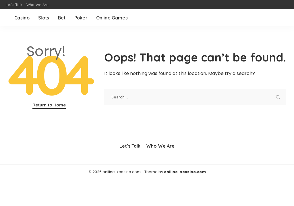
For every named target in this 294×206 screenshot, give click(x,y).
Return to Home (49, 105)
